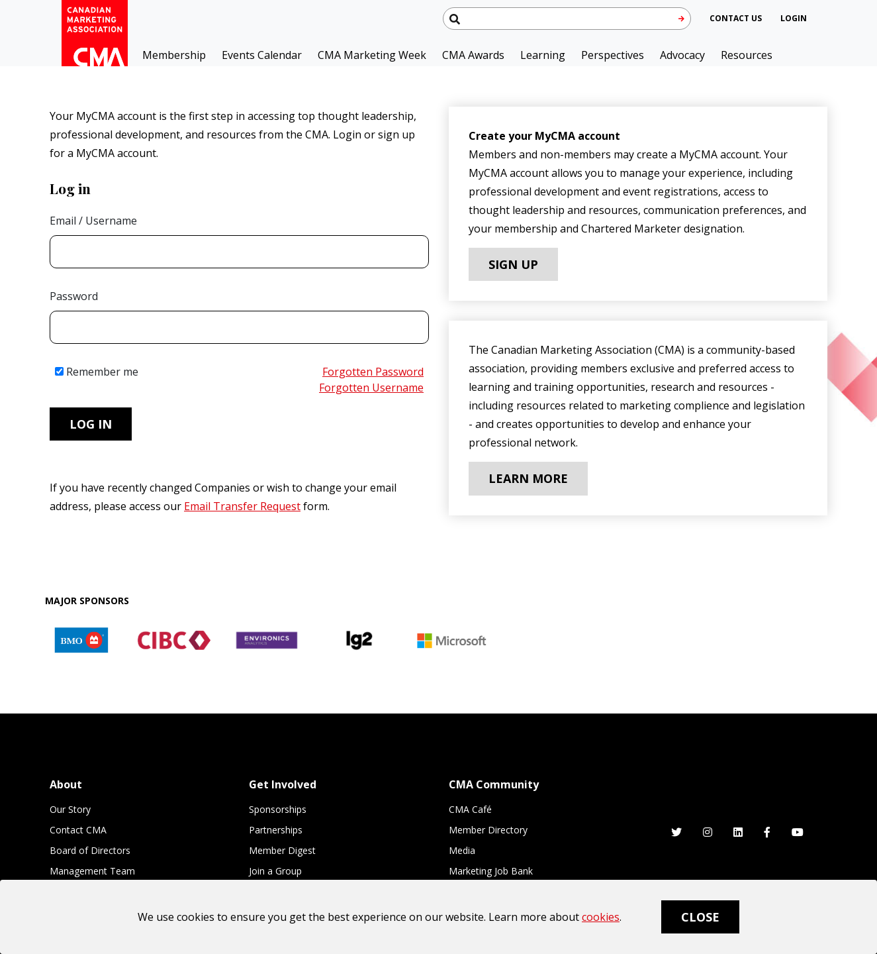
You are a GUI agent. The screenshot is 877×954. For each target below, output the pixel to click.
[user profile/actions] (793, 18)
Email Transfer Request (242, 506)
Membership (174, 55)
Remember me (96, 371)
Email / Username (93, 220)
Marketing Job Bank (491, 871)
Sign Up (513, 264)
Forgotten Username (371, 387)
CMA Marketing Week (372, 55)
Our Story (70, 809)
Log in (90, 424)
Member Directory (488, 829)
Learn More (528, 478)
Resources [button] (746, 55)
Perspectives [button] (612, 55)
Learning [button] (542, 55)
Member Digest (282, 850)
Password (74, 296)
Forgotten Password (373, 371)
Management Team (92, 871)
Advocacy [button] (682, 55)
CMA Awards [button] (473, 55)
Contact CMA (78, 829)
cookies (601, 917)
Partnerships (275, 829)
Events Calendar (262, 55)
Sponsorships (277, 809)
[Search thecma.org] (567, 18)
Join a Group (275, 871)
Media (462, 850)
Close (700, 917)
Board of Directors (90, 850)
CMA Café (470, 809)
